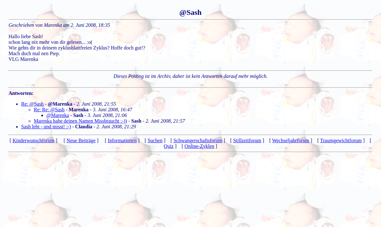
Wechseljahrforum (290, 140)
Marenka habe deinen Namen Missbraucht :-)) (80, 121)
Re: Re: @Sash (49, 109)
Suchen (155, 140)
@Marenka (57, 115)
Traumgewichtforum (341, 140)
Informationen (122, 140)
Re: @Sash (32, 104)
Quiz (169, 146)
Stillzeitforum (247, 140)
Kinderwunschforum (33, 140)
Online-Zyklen (199, 146)
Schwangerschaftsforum (197, 140)
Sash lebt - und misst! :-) (46, 126)
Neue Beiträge (81, 140)
